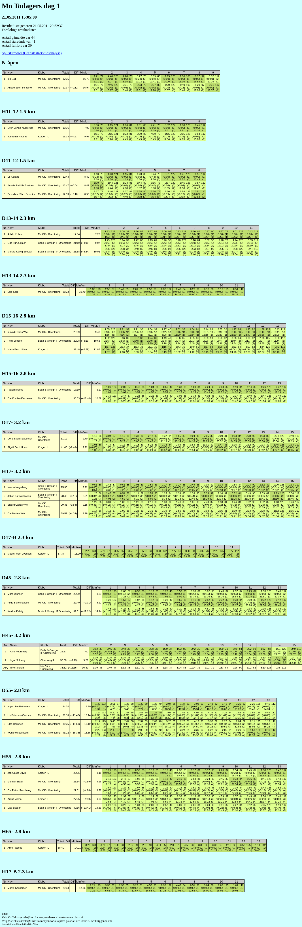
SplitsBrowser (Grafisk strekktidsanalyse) (32, 53)
